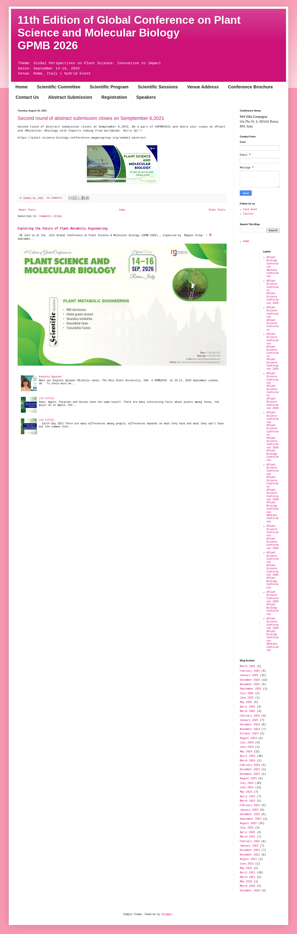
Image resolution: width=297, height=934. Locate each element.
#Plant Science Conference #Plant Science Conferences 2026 (272, 292)
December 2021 (250, 850)
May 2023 (246, 792)
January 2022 (249, 845)
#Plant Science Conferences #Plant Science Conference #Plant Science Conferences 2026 (272, 391)
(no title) (46, 398)
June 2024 (247, 747)
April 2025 (247, 706)
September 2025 (250, 688)
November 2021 (250, 854)
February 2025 (250, 715)
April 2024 (247, 756)
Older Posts (217, 210)
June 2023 (247, 787)
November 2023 (250, 774)
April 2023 (247, 796)
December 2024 (250, 724)
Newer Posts (27, 210)
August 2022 (248, 823)
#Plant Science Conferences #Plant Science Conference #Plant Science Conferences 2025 (272, 351)
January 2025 (249, 720)
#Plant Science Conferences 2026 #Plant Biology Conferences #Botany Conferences (272, 634)
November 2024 (250, 729)
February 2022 (250, 841)
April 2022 (247, 832)
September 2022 (250, 819)
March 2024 (247, 760)
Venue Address (203, 86)
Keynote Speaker (50, 376)
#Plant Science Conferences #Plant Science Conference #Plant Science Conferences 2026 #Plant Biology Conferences (272, 436)
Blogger (167, 914)
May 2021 (246, 868)
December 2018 (250, 890)
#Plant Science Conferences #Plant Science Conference (272, 318)
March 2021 (247, 877)
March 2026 (247, 666)
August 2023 (248, 778)
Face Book (250, 209)
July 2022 (247, 827)
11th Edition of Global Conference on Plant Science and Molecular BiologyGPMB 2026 (129, 33)
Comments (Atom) (50, 216)
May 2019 (246, 881)
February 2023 (250, 805)
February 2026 (250, 671)
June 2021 (247, 863)
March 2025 (247, 711)
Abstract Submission (70, 97)
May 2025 (246, 702)
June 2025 (247, 697)
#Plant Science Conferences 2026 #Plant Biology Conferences (272, 603)
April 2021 (247, 872)
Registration (114, 97)
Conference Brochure (250, 86)
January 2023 (249, 810)
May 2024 (246, 751)
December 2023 (250, 769)
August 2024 (248, 738)
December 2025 (250, 680)
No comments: (55, 198)
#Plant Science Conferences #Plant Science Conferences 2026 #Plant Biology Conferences (272, 570)
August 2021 (248, 859)
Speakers (146, 97)
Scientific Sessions (158, 86)
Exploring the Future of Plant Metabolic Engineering (62, 228)
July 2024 (247, 742)
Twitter (248, 213)
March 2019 (247, 886)
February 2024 (250, 765)
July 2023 (247, 783)
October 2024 (249, 733)
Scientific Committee (59, 86)
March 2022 (247, 836)
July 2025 (247, 693)
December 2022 (250, 814)
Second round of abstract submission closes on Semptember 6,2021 (91, 118)
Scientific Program (109, 86)
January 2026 (249, 675)
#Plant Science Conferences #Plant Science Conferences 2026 (272, 537)
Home (21, 86)
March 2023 (247, 801)
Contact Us (27, 97)
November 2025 (250, 684)
